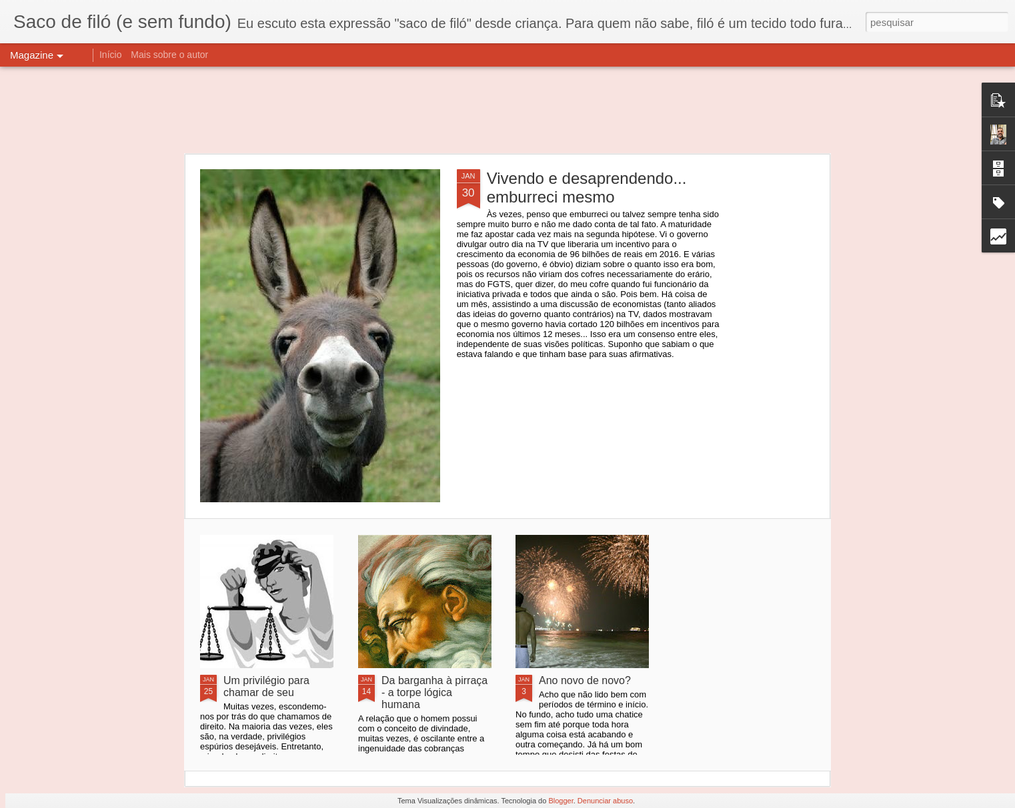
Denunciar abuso (605, 801)
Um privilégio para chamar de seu (266, 686)
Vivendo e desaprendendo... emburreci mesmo (587, 187)
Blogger (560, 801)
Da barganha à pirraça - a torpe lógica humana (434, 692)
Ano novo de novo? (585, 680)
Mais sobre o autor (169, 54)
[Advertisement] (507, 110)
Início (110, 54)
